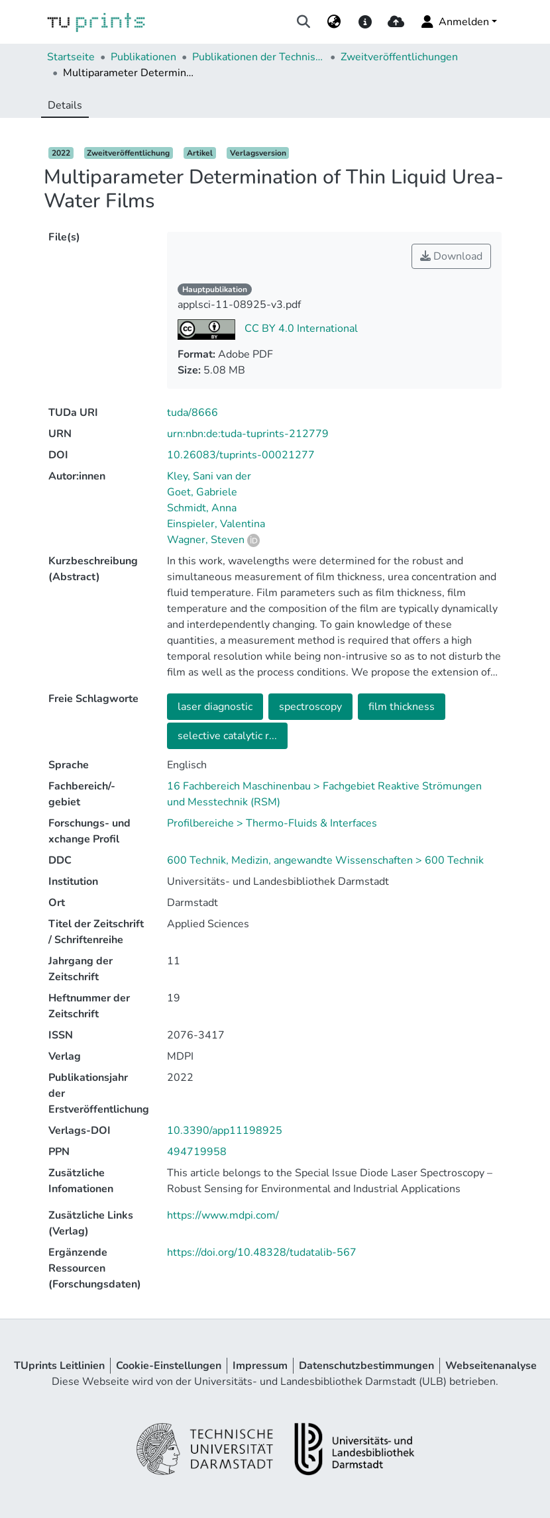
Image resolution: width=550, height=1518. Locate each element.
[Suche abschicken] (304, 22)
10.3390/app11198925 (224, 1130)
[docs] (365, 22)
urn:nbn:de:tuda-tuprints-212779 (248, 434)
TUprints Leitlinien (59, 1365)
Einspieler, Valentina (216, 524)
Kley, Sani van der (209, 476)
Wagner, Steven (206, 539)
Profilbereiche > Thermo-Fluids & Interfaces (272, 823)
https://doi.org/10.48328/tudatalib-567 (262, 1252)
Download (451, 256)
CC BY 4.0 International (300, 328)
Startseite (71, 57)
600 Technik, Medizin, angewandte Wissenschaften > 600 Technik (325, 860)
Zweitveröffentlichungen (399, 57)
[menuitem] (334, 22)
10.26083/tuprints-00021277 (241, 455)
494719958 (197, 1151)
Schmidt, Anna (202, 508)
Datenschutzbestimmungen (366, 1365)
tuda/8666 (192, 412)
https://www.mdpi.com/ (223, 1215)
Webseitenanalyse (491, 1365)
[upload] (396, 22)
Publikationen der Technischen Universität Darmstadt (258, 57)
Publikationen (143, 57)
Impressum (260, 1365)
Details (65, 105)
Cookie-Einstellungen (168, 1365)
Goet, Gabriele (202, 492)
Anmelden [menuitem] (454, 22)
